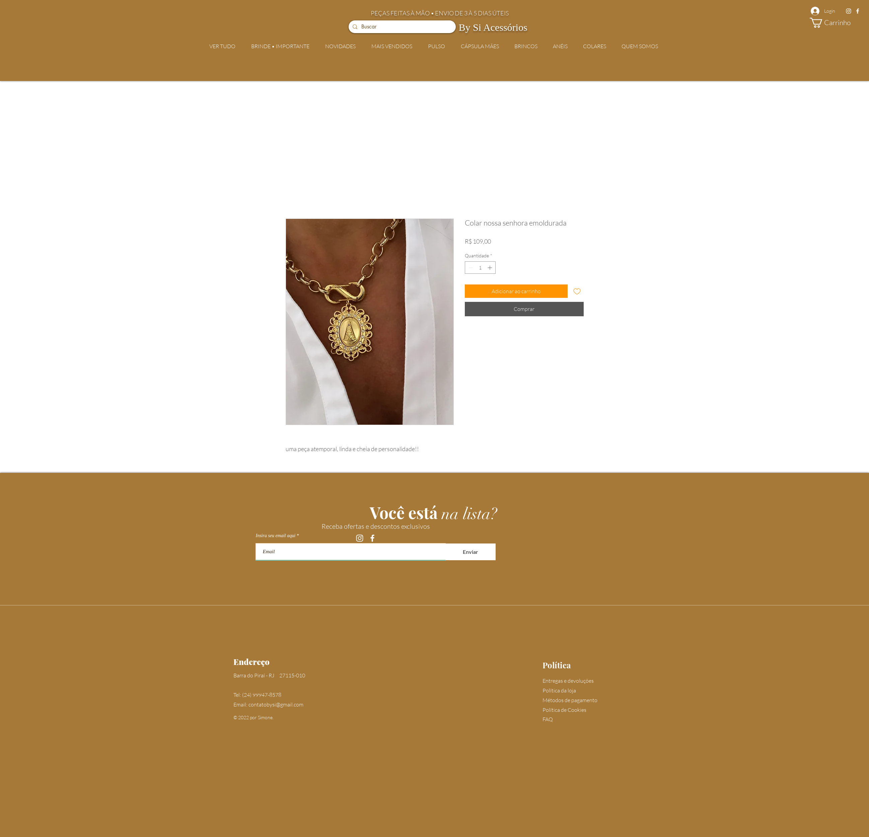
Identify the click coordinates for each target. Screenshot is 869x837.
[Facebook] (857, 11)
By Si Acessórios (493, 27)
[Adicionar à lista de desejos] (577, 291)
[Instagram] (848, 11)
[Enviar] (470, 551)
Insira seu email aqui (276, 535)
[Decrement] (470, 267)
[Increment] (490, 267)
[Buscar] (401, 26)
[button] (836, 23)
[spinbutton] (480, 267)
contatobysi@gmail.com (275, 704)
